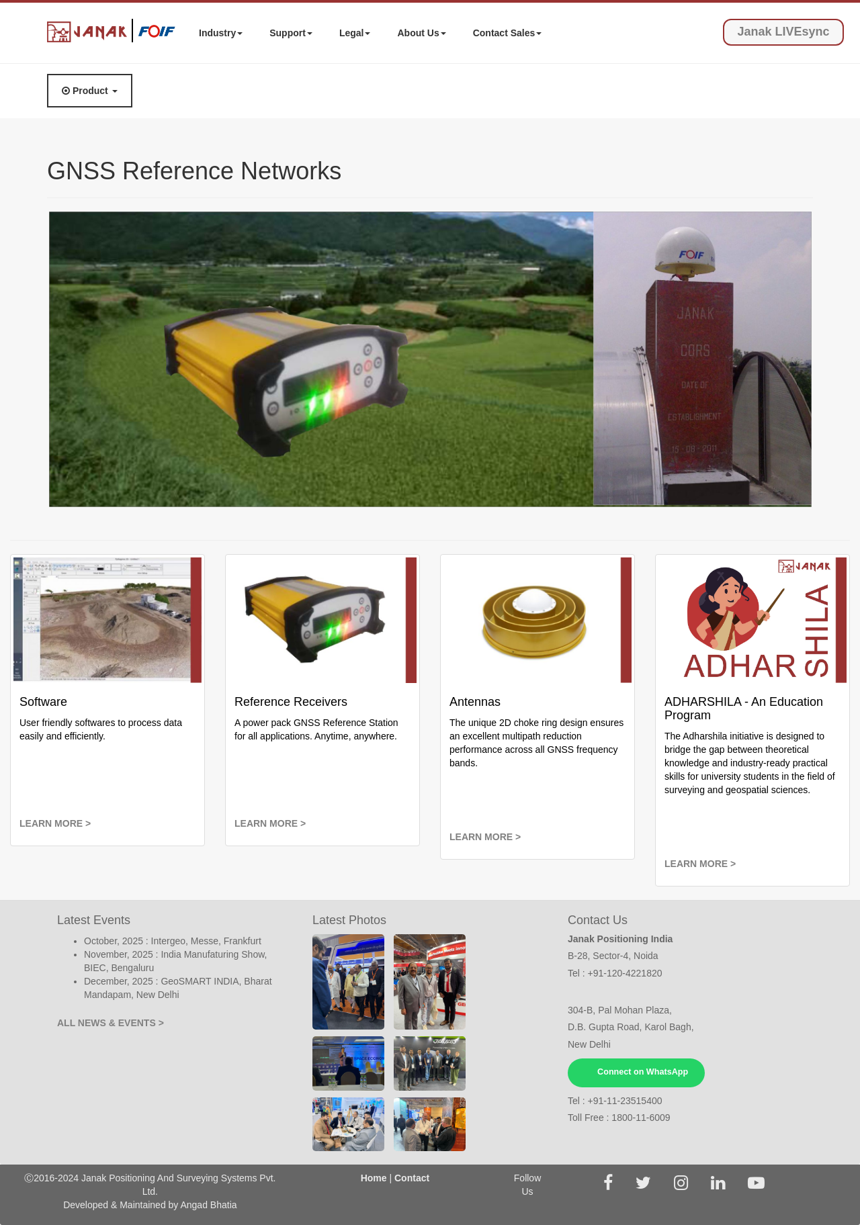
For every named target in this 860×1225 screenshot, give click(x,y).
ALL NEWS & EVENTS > (110, 1022)
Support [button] (290, 33)
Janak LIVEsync (783, 31)
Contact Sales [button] (507, 33)
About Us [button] (421, 33)
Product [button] (90, 90)
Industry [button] (221, 33)
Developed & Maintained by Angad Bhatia (149, 1204)
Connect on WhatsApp (642, 1072)
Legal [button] (355, 33)
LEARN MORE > (55, 823)
